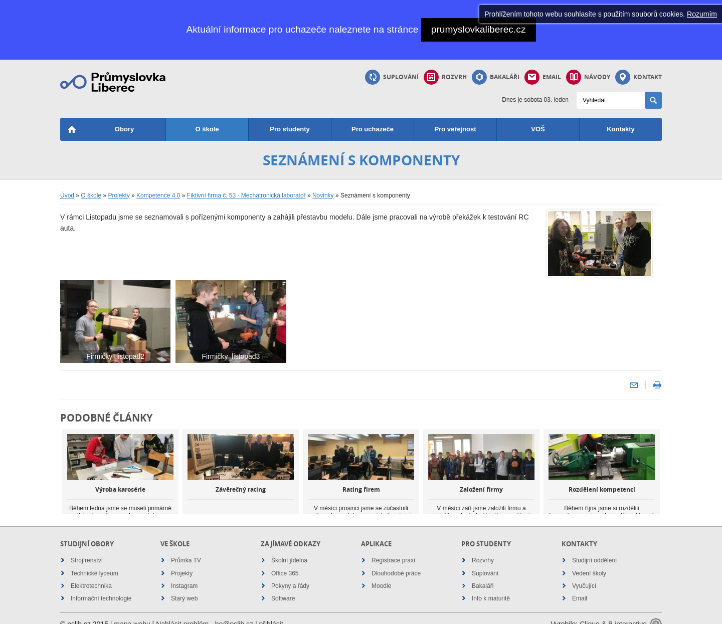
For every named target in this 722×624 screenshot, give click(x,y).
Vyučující (584, 574)
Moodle (381, 574)
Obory (124, 129)
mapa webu (132, 613)
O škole (207, 129)
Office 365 (284, 562)
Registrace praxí (393, 549)
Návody (588, 77)
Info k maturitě (491, 587)
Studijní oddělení (594, 549)
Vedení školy (589, 562)
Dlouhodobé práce (396, 562)
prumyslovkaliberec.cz (478, 29)
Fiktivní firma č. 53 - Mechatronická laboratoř (246, 195)
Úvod (67, 195)
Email (542, 77)
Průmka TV (186, 549)
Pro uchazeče (372, 129)
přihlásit (271, 613)
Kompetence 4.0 (158, 195)
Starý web (184, 587)
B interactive (627, 613)
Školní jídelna (289, 549)
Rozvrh (445, 77)
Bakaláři (495, 77)
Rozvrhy (483, 549)
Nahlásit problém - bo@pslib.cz (204, 613)
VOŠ (538, 129)
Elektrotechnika (91, 574)
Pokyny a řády (290, 574)
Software (283, 587)
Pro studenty (289, 129)
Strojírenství (87, 549)
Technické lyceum (94, 562)
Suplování (392, 77)
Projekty (118, 195)
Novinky (323, 195)
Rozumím (702, 14)
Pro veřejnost (455, 129)
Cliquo (590, 613)
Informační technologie (101, 587)
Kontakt (638, 77)
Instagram (184, 574)
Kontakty (621, 129)
